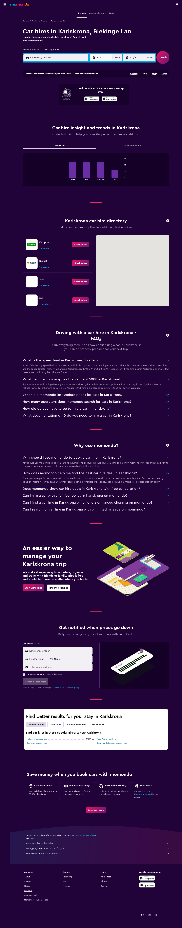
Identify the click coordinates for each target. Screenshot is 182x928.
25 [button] (79, 105)
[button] (5, 4)
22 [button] (58, 105)
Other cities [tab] (55, 725)
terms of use (59, 688)
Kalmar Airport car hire (37, 743)
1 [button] (58, 84)
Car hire (26, 21)
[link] (80, 244)
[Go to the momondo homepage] (19, 4)
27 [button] (45, 112)
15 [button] (59, 98)
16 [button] (65, 98)
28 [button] (51, 112)
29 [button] (58, 112)
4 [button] (79, 84)
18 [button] (79, 98)
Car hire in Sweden (39, 21)
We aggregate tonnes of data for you (97, 848)
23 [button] (65, 105)
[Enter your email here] (60, 667)
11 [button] (79, 91)
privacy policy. (73, 688)
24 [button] (72, 105)
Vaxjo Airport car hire (106, 739)
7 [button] (51, 91)
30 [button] (65, 112)
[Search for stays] (5, 19)
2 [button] (65, 84)
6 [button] (44, 91)
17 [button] (72, 98)
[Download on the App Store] (147, 885)
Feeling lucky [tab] (98, 725)
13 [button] (45, 98)
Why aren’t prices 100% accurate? (97, 853)
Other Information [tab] (132, 145)
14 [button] (52, 98)
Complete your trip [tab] (76, 725)
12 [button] (86, 91)
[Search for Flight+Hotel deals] (5, 31)
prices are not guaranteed (85, 835)
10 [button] (72, 91)
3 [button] (72, 84)
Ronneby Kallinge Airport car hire (112, 743)
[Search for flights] (5, 13)
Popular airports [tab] (36, 725)
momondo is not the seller (97, 843)
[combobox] (31, 49)
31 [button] (72, 112)
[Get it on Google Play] (147, 878)
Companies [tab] (59, 145)
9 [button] (65, 91)
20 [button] (44, 105)
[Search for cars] (5, 25)
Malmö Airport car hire (37, 739)
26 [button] (86, 105)
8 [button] (58, 91)
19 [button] (86, 98)
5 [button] (86, 84)
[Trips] (5, 39)
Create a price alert (143, 794)
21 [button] (52, 105)
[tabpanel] (96, 172)
